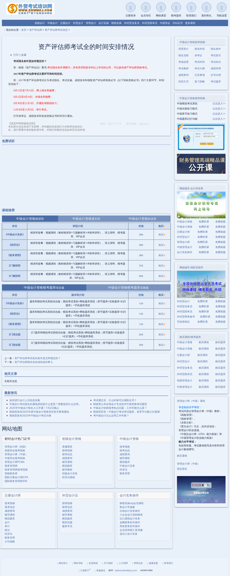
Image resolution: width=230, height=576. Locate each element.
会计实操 (104, 23)
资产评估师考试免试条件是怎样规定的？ (38, 358)
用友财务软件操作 (130, 526)
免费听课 (204, 221)
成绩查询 (67, 458)
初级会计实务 (69, 473)
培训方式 (183, 81)
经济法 (123, 469)
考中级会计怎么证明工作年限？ (111, 415)
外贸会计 (78, 23)
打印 (16, 55)
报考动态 (67, 454)
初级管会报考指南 (15, 450)
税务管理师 (11, 465)
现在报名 (182, 468)
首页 (23, 30)
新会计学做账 (127, 507)
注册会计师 (13, 495)
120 (141, 303)
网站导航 (77, 563)
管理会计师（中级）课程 (191, 401)
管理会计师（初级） (16, 446)
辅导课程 (67, 462)
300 (141, 344)
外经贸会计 (183, 237)
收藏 (23, 55)
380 (141, 234)
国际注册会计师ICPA (16, 477)
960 (141, 275)
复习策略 (200, 81)
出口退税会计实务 (130, 518)
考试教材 (183, 68)
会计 (7, 522)
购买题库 (220, 342)
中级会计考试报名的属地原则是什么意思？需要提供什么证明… (44, 404)
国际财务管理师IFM (16, 481)
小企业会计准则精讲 (131, 514)
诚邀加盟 (152, 563)
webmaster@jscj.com (126, 570)
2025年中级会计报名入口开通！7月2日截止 (34, 408)
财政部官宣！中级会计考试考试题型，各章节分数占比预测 (126, 411)
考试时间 (200, 62)
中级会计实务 (127, 465)
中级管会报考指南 (15, 458)
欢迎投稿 (92, 563)
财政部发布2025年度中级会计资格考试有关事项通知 (39, 411)
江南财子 (85, 570)
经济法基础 (68, 477)
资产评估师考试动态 (56, 30)
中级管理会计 (184, 247)
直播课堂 (67, 446)
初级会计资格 (71, 439)
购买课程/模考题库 (190, 337)
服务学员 (67, 526)
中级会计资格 (129, 439)
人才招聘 (122, 563)
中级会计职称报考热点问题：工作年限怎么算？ (120, 408)
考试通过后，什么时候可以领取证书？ (115, 400)
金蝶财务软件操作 (130, 522)
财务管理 (125, 473)
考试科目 (216, 62)
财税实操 (116, 23)
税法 (7, 530)
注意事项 (200, 75)
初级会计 (40, 23)
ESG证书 (177, 23)
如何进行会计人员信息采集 (24, 400)
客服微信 (100, 570)
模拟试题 (67, 522)
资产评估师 (35, 30)
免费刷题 (220, 221)
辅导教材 (67, 469)
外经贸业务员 (131, 23)
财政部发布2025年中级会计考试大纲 (30, 415)
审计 (7, 526)
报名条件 (216, 49)
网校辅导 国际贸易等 (191, 267)
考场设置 (183, 62)
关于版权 (107, 563)
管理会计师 (183, 242)
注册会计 (65, 23)
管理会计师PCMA (15, 462)
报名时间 (200, 49)
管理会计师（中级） (16, 454)
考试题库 (216, 81)
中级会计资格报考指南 (192, 42)
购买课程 (204, 342)
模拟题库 (67, 465)
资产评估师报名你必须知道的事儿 (34, 362)
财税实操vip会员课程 (132, 503)
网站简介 (62, 563)
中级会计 (52, 23)
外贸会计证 (70, 495)
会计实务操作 (129, 495)
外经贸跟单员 (149, 23)
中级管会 (165, 23)
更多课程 (190, 23)
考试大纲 (200, 68)
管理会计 (91, 23)
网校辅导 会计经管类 (191, 188)
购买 (162, 234)
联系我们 (167, 563)
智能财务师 (11, 473)
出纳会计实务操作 (130, 511)
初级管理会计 (184, 380)
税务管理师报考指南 (16, 469)
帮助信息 (137, 563)
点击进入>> (219, 103)
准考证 (198, 55)
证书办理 (216, 75)
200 (141, 334)
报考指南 (67, 450)
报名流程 (183, 55)
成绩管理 (216, 68)
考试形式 (216, 55)
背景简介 (183, 49)
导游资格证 (183, 321)
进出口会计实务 (129, 534)
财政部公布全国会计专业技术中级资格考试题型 (120, 404)
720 (141, 265)
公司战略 (10, 541)
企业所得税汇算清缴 (131, 530)
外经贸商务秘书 (186, 316)
